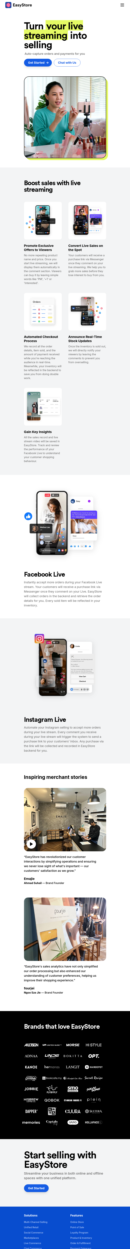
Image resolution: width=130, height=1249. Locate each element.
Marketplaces (31, 1237)
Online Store (77, 1222)
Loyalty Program (79, 1232)
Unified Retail (31, 1227)
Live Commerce (32, 1243)
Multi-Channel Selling (36, 1222)
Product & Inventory (81, 1237)
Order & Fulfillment (80, 1243)
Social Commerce (33, 1232)
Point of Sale (77, 1227)
